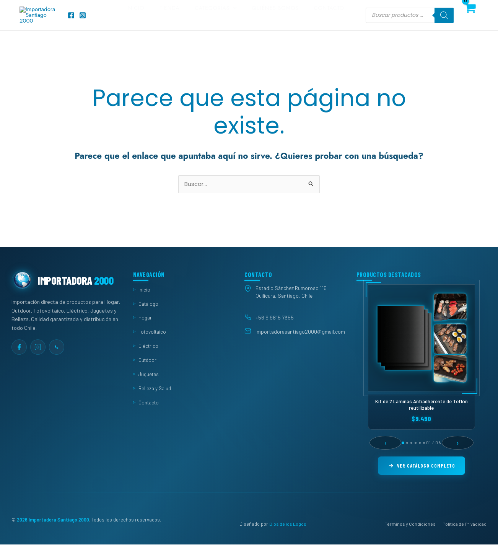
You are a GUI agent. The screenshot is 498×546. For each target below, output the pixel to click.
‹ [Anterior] (385, 453)
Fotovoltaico (154, 342)
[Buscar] (444, 20)
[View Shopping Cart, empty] (469, 20)
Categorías (227, 20)
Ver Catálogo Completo (421, 476)
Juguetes (149, 384)
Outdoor (148, 370)
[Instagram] (82, 19)
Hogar (146, 328)
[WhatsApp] (56, 357)
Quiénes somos (283, 20)
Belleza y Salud (155, 398)
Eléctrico (149, 356)
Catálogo (149, 314)
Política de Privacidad (465, 535)
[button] (244, 20)
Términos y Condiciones (410, 535)
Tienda (185, 20)
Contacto (333, 20)
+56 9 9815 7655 (275, 327)
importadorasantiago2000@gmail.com (300, 342)
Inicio (154, 20)
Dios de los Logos (288, 535)
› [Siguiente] (457, 453)
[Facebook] (71, 19)
